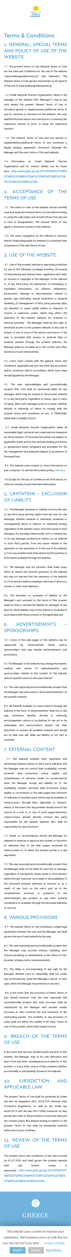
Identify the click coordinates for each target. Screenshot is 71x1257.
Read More (53, 1250)
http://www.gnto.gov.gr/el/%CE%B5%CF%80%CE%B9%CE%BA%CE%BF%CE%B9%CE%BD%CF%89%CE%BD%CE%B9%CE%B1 (35, 176)
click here (60, 470)
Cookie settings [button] (54, 1243)
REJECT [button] (36, 1250)
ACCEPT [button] (18, 1250)
